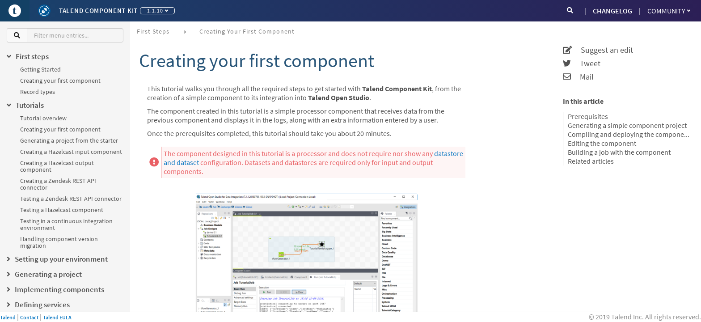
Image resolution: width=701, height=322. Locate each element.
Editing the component (602, 143)
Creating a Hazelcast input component (71, 152)
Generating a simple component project (627, 125)
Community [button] (668, 10)
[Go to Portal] (15, 10)
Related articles (591, 161)
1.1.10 (157, 10)
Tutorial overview (43, 118)
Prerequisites (588, 116)
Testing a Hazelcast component (61, 210)
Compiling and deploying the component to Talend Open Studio (629, 134)
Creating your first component (60, 80)
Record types (37, 92)
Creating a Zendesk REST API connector (58, 184)
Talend (8, 317)
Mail (578, 76)
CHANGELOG (612, 10)
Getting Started (40, 69)
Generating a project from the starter (69, 140)
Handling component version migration (59, 242)
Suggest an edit (598, 50)
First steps (153, 31)
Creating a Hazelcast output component (57, 166)
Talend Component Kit (98, 10)
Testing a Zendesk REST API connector (71, 199)
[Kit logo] (44, 10)
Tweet (581, 63)
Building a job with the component (619, 152)
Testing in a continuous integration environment (66, 224)
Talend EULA (57, 317)
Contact (29, 317)
